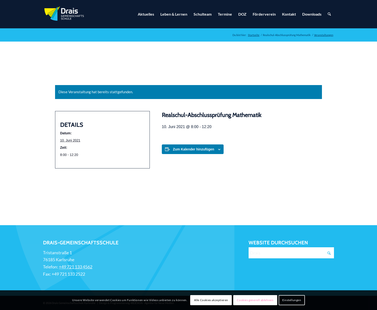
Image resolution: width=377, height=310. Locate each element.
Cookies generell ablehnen (255, 300)
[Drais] (291, 252)
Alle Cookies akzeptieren (211, 300)
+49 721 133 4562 (75, 266)
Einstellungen (291, 300)
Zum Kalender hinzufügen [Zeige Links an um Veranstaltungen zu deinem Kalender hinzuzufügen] (193, 149)
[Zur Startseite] (64, 14)
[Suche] (329, 14)
